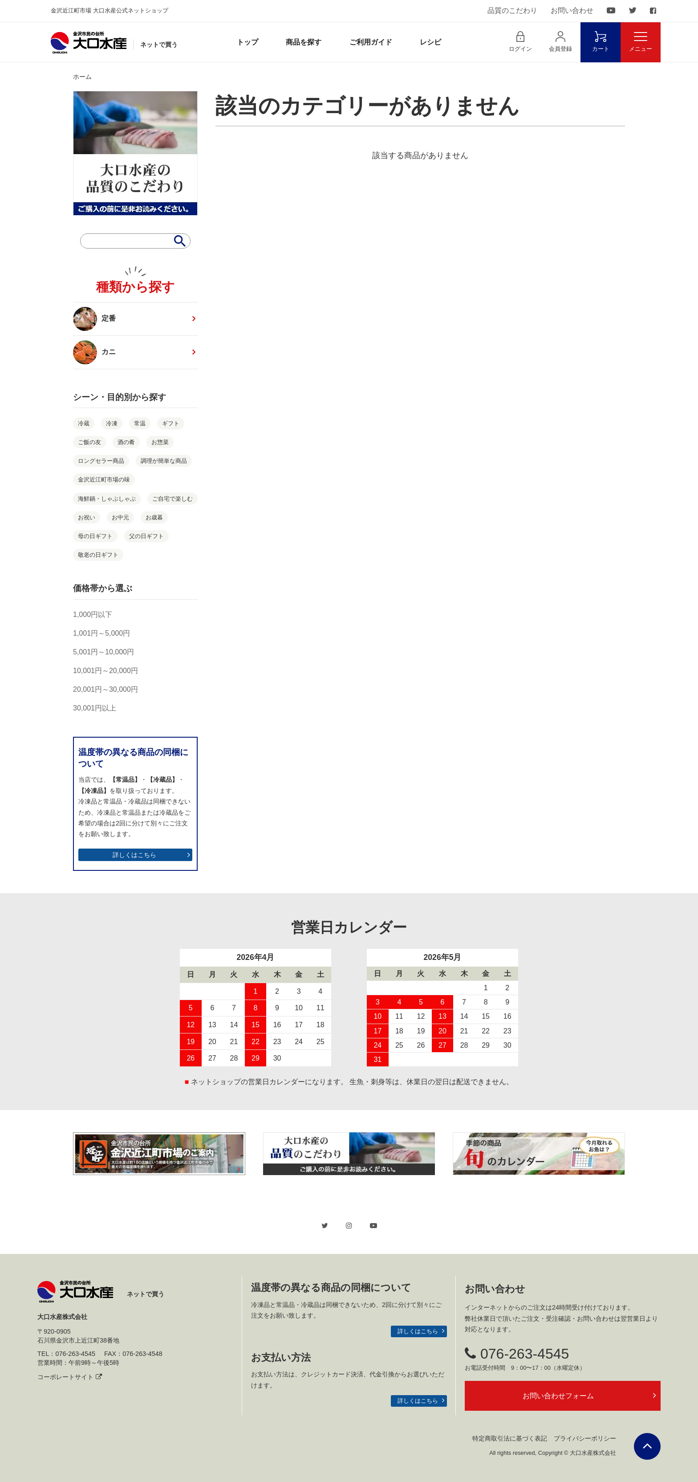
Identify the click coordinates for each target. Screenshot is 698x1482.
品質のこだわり (512, 10)
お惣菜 (160, 442)
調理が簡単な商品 (164, 460)
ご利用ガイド (370, 42)
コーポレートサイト (69, 1376)
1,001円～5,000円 (101, 633)
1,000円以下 (92, 614)
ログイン (520, 41)
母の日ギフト (95, 536)
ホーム (82, 76)
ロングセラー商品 (101, 460)
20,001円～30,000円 (105, 689)
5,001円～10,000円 (103, 652)
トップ (247, 42)
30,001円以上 (94, 708)
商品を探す (303, 42)
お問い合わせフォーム (558, 1396)
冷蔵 (83, 423)
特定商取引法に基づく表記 (509, 1438)
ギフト (170, 423)
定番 (94, 319)
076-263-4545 (517, 1354)
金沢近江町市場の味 (104, 479)
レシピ (430, 42)
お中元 (120, 517)
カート (600, 41)
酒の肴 (126, 442)
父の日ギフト (146, 536)
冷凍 (112, 423)
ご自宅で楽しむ (172, 498)
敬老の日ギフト (98, 554)
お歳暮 (154, 517)
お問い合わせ (572, 10)
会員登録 (560, 41)
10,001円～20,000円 (105, 670)
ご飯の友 (89, 442)
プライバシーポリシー (585, 1438)
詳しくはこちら (134, 854)
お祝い (86, 517)
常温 (140, 423)
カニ (98, 352)
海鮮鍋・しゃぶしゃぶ (107, 498)
